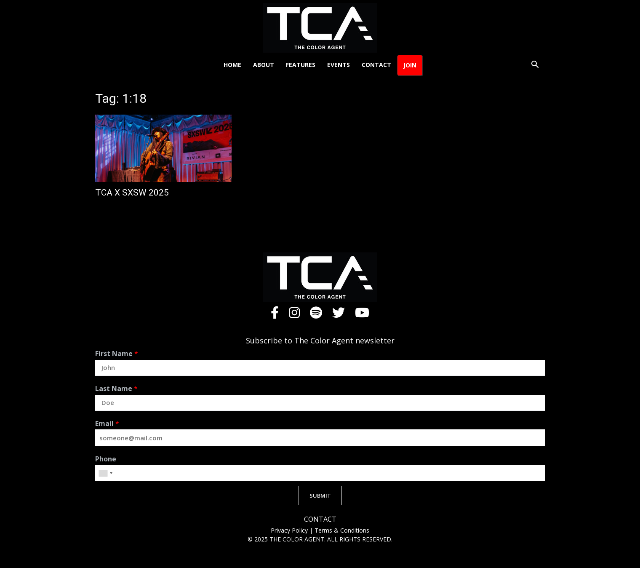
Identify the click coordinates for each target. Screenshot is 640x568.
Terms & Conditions (342, 530)
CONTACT (320, 519)
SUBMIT (320, 495)
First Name (116, 353)
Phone (105, 459)
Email (107, 423)
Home (232, 65)
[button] (535, 66)
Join (409, 65)
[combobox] (105, 473)
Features (300, 65)
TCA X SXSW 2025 (132, 193)
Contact (376, 65)
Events (338, 65)
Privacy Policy (290, 530)
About (263, 65)
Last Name (116, 388)
